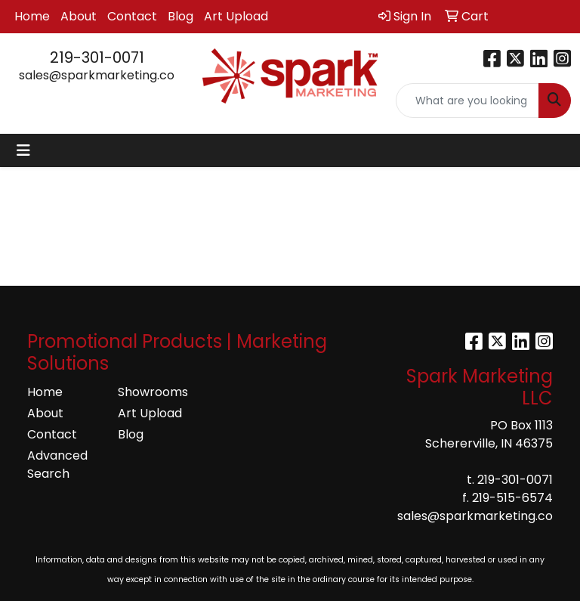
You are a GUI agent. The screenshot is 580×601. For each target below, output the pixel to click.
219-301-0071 (97, 57)
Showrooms (153, 392)
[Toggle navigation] (23, 150)
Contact (132, 16)
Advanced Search (57, 464)
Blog (180, 16)
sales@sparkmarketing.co (96, 75)
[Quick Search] (467, 100)
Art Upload (236, 16)
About (78, 16)
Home (32, 16)
